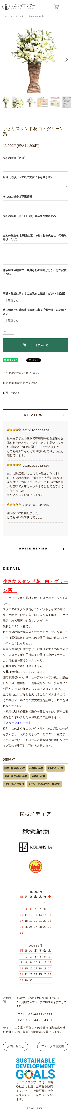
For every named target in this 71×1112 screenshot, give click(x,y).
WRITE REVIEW (33, 548)
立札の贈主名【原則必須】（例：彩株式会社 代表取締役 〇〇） (34, 237)
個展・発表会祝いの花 (15, 776)
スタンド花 (18, 16)
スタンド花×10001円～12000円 (44, 784)
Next (66, 59)
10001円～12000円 (14, 784)
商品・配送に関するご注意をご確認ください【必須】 (34, 293)
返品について (11, 392)
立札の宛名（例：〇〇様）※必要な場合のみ (29, 216)
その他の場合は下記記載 (17, 196)
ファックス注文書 (52, 1046)
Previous (4, 59)
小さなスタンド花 (36, 16)
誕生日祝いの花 (55, 768)
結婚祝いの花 (38, 776)
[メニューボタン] (65, 6)
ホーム (6, 16)
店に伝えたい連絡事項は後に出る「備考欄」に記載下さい (34, 311)
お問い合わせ (15, 1046)
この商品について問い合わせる (23, 373)
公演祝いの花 (36, 768)
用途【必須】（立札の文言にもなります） (28, 177)
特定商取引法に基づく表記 (20, 383)
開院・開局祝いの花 (14, 768)
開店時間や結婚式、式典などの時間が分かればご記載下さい (34, 272)
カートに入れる (35, 345)
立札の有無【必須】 (15, 157)
